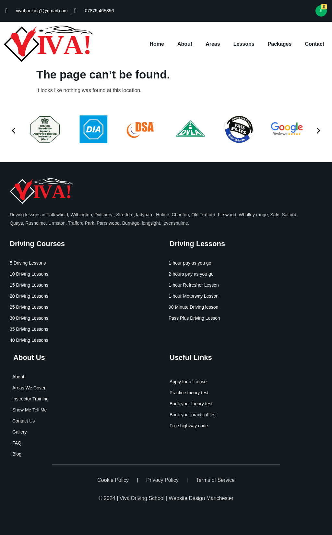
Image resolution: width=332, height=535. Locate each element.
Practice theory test (189, 392)
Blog (16, 454)
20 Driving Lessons (29, 296)
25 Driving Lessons (29, 307)
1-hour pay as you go (190, 263)
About (184, 44)
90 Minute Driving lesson (193, 307)
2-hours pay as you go (191, 274)
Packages (280, 44)
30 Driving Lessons (29, 318)
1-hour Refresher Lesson (194, 285)
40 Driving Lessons (29, 340)
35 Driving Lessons (29, 329)
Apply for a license (188, 381)
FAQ (16, 443)
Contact (314, 44)
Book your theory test (191, 403)
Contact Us (23, 420)
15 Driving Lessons (29, 285)
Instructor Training (30, 398)
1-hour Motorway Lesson (194, 296)
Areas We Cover (28, 387)
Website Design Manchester (201, 498)
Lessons (244, 44)
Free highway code (189, 425)
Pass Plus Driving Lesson (194, 318)
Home (157, 44)
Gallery (19, 431)
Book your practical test (193, 414)
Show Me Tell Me (29, 409)
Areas (213, 44)
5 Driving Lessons (28, 263)
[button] (14, 131)
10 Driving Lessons (29, 274)
